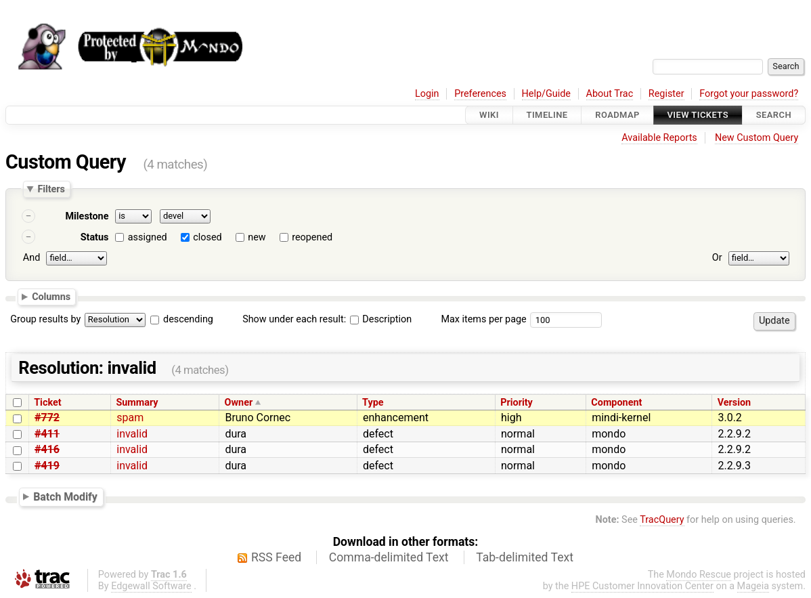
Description (381, 319)
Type (372, 402)
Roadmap (617, 115)
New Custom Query (756, 138)
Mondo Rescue (698, 574)
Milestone (86, 216)
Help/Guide (546, 94)
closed (207, 237)
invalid (132, 433)
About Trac (610, 94)
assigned (147, 237)
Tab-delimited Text (524, 557)
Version (734, 402)
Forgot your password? (748, 94)
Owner (239, 402)
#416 (47, 449)
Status (95, 237)
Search (773, 115)
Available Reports (659, 138)
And (31, 257)
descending (188, 319)
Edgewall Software (151, 586)
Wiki (489, 115)
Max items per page (483, 319)
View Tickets (697, 115)
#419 (47, 465)
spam (130, 417)
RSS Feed (276, 557)
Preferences (480, 94)
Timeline (547, 115)
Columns (51, 296)
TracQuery (662, 520)
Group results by (45, 319)
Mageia (753, 586)
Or (717, 257)
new (256, 237)
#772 (47, 417)
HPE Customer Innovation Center (642, 586)
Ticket (47, 402)
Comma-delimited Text (389, 557)
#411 (47, 433)
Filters (50, 189)
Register (666, 94)
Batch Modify (65, 496)
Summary (137, 402)
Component (616, 402)
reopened (312, 237)
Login (427, 94)
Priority (516, 402)
